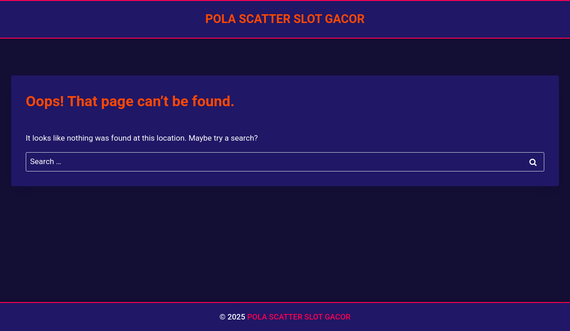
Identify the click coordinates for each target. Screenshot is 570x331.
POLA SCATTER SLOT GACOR (298, 316)
